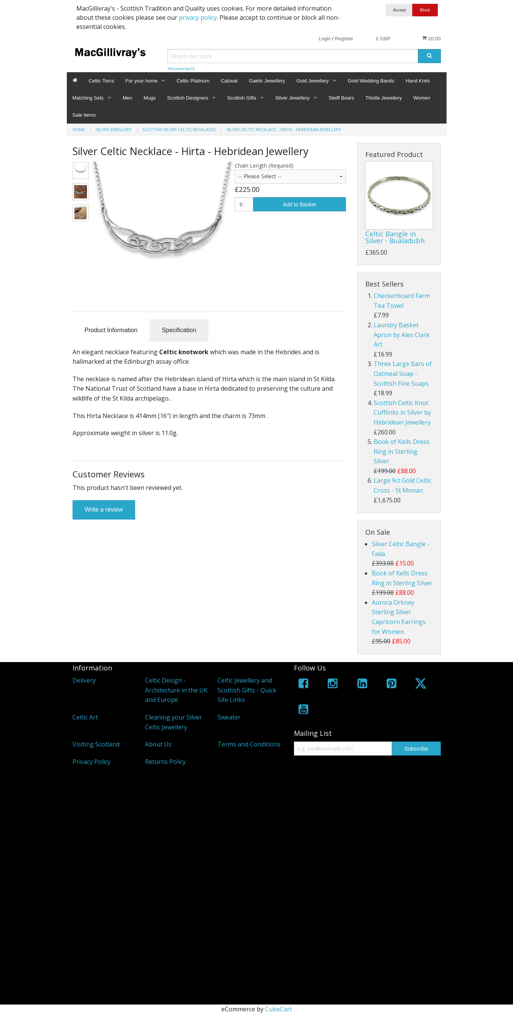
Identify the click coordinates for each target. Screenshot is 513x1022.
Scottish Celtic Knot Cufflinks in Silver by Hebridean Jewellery (402, 412)
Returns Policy (165, 761)
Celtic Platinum (193, 81)
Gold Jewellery (312, 81)
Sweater (229, 717)
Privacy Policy (91, 761)
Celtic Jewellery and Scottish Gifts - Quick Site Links (247, 690)
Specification (179, 330)
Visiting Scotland (96, 744)
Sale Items (84, 115)
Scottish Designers (187, 98)
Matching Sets (88, 98)
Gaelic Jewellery (267, 81)
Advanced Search (181, 68)
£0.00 (431, 38)
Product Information (111, 330)
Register (344, 38)
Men (127, 98)
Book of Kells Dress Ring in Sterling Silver (401, 451)
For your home (141, 81)
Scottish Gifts (241, 98)
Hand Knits (418, 81)
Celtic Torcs (101, 81)
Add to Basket (299, 204)
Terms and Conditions (249, 744)
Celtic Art (85, 717)
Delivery (84, 680)
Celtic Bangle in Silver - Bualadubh (395, 237)
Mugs (150, 98)
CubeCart (278, 1009)
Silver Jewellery (292, 98)
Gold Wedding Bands (371, 81)
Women (421, 98)
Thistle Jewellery (383, 98)
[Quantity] (244, 204)
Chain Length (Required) (264, 165)
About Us (158, 744)
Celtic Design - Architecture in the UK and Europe (176, 690)
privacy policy (198, 17)
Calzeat (229, 81)
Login (325, 38)
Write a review (104, 509)
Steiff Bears (341, 98)
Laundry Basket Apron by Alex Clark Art (401, 335)
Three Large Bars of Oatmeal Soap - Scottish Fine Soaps (403, 373)
